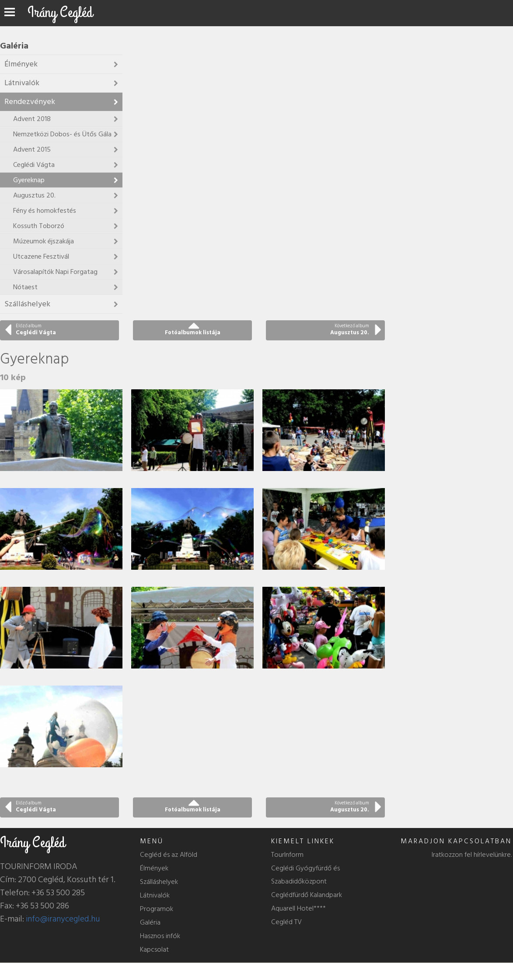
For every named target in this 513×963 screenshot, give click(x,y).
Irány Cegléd (60, 12)
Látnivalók (21, 82)
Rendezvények (29, 101)
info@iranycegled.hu (63, 919)
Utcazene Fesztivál (41, 256)
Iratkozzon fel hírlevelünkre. (472, 854)
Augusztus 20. (34, 195)
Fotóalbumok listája (192, 332)
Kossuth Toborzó (38, 226)
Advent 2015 (32, 149)
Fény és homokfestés (44, 210)
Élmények (21, 64)
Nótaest (25, 287)
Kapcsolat (154, 949)
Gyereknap (29, 180)
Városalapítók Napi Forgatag (55, 271)
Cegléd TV (286, 922)
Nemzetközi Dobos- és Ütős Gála (62, 134)
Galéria (150, 922)
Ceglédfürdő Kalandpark (306, 895)
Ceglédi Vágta (34, 164)
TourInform (287, 854)
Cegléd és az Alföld (168, 854)
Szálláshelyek (27, 304)
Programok (156, 909)
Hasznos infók (160, 936)
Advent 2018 (32, 119)
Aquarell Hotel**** (298, 908)
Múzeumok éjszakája (43, 241)
